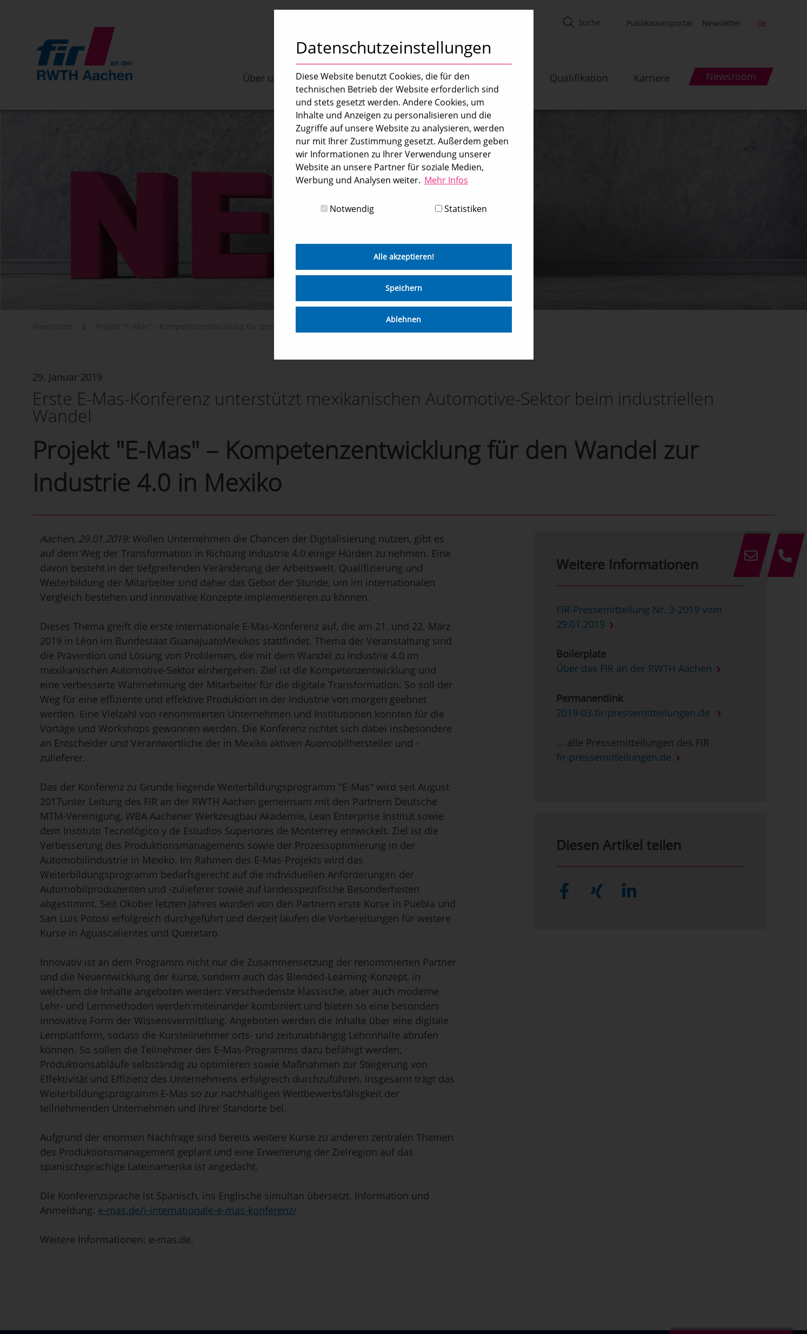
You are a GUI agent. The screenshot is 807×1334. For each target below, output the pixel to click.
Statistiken (461, 209)
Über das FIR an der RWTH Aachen (634, 668)
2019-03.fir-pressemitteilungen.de (634, 712)
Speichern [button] (403, 288)
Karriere (651, 77)
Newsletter (722, 23)
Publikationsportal (659, 23)
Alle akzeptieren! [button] (404, 256)
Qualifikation (579, 77)
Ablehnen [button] (403, 319)
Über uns (263, 77)
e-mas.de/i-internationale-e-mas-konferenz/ (197, 1210)
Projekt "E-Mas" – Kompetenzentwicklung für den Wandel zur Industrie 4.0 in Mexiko (249, 326)
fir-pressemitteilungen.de (613, 757)
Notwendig (347, 209)
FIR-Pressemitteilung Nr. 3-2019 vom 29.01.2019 (639, 617)
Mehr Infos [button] (446, 180)
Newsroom (52, 326)
